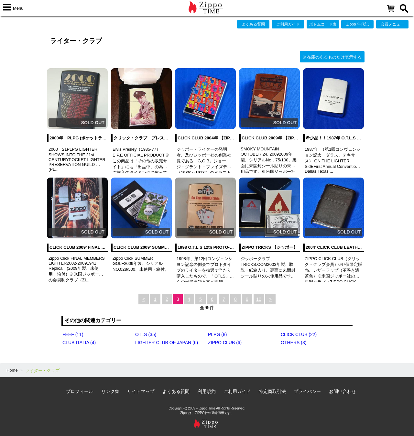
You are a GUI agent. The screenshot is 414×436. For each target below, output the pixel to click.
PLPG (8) (217, 334)
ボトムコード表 (322, 24)
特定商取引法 (272, 391)
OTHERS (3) (293, 342)
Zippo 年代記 (357, 24)
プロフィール (79, 391)
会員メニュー (392, 24)
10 (258, 299)
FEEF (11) (72, 334)
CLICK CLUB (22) (299, 334)
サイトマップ (140, 391)
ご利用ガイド (288, 24)
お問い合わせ (342, 391)
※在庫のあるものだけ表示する (332, 57)
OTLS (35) (145, 334)
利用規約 (207, 391)
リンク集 (110, 391)
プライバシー (307, 391)
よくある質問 (253, 24)
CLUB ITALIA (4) (79, 342)
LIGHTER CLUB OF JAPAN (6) (166, 342)
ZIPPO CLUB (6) (225, 342)
